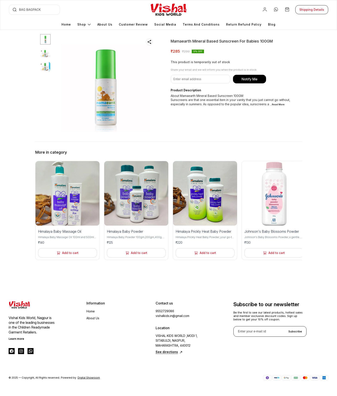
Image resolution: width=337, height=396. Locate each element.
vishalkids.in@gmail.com (172, 316)
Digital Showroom (89, 377)
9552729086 (165, 311)
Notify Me (249, 79)
